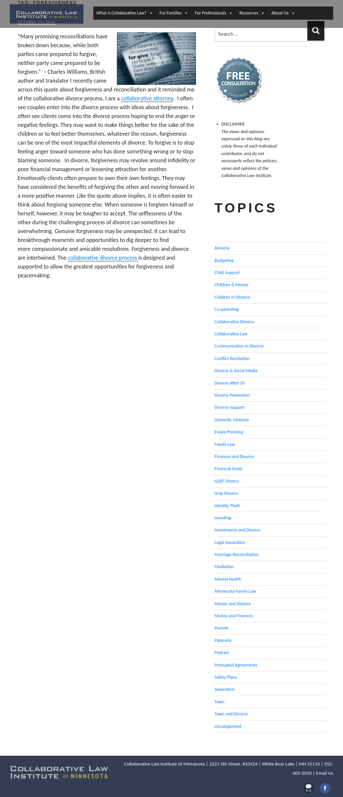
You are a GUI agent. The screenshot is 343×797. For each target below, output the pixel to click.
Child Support (227, 272)
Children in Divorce (232, 297)
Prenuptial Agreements (236, 665)
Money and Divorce (233, 604)
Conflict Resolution (232, 358)
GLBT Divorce (227, 481)
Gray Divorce (226, 493)
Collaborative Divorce (234, 322)
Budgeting (224, 260)
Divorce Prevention (232, 395)
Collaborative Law (231, 334)
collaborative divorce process (103, 257)
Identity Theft (227, 505)
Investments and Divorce (238, 530)
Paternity (223, 640)
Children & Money (231, 285)
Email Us (324, 773)
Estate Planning (229, 432)
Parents (222, 628)
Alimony (222, 248)
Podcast (222, 652)
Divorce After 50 (230, 383)
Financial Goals (229, 468)
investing (223, 518)
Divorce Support (230, 407)
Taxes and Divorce (231, 714)
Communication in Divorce (239, 346)
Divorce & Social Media (236, 370)
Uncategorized (228, 726)
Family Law (225, 444)
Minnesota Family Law (235, 591)
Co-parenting (227, 309)
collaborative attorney (147, 98)
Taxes (220, 702)
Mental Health (228, 579)
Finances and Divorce (234, 456)
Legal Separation (230, 542)
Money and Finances (234, 616)
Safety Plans (226, 677)
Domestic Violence (232, 420)
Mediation (224, 566)
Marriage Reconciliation (237, 554)
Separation (225, 689)
